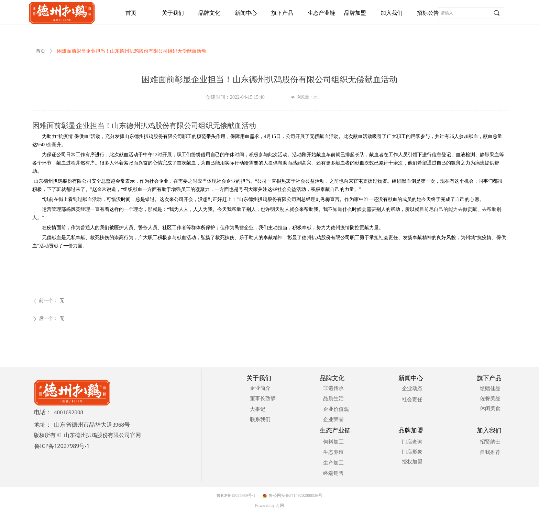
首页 (40, 51)
